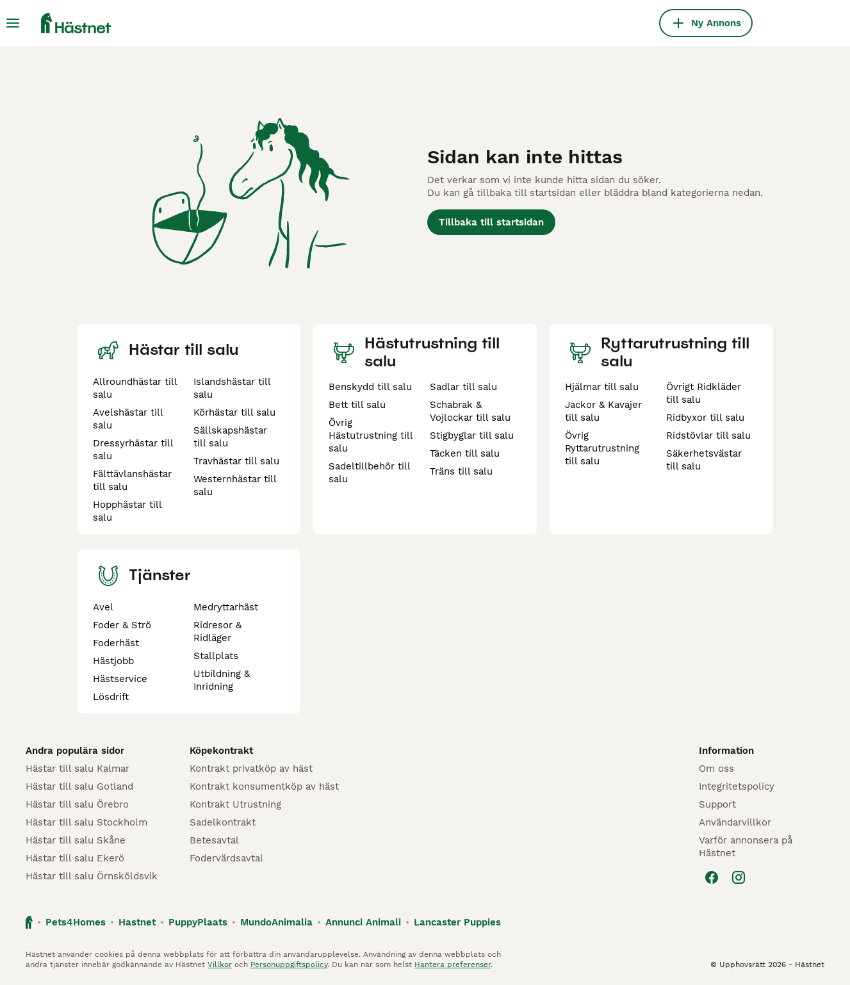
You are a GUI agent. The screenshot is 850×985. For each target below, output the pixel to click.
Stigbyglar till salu (472, 435)
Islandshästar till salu (231, 388)
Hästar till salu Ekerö (75, 858)
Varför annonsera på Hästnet (745, 846)
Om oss (716, 768)
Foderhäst (116, 643)
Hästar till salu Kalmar (77, 768)
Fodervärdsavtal (226, 858)
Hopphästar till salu (127, 511)
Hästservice (120, 679)
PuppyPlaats (197, 922)
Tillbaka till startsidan (491, 222)
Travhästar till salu (236, 461)
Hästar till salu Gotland (79, 786)
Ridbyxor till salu (705, 417)
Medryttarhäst (225, 607)
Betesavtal (214, 840)
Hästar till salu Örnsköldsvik (92, 876)
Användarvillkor (735, 822)
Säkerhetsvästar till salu (704, 460)
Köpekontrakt (221, 750)
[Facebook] (711, 877)
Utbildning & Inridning (221, 680)
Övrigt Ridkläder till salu (703, 393)
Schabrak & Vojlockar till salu (470, 411)
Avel (103, 607)
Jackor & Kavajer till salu (603, 411)
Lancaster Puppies (457, 922)
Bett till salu (357, 405)
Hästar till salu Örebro (77, 804)
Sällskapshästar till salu (230, 437)
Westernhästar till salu (234, 485)
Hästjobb (113, 661)
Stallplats (215, 656)
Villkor (220, 964)
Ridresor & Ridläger (217, 631)
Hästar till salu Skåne (76, 840)
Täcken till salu (465, 453)
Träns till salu (461, 471)
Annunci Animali (363, 922)
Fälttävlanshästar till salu (132, 480)
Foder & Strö (122, 625)
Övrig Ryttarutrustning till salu (602, 448)
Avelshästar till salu (128, 419)
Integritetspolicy (736, 786)
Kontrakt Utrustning (235, 804)
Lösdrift (111, 697)
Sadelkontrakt (223, 822)
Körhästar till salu (234, 412)
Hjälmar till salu (602, 387)
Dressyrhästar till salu (133, 449)
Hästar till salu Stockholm (86, 822)
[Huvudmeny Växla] (13, 23)
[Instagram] (738, 877)
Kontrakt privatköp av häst (251, 768)
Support (717, 804)
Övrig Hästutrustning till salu (371, 435)
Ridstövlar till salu (708, 435)
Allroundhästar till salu (135, 388)
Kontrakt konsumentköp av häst (264, 786)
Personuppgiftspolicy (288, 964)
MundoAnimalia (276, 922)
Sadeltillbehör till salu (369, 472)
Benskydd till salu (370, 387)
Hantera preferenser (452, 964)
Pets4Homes (75, 922)
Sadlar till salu (463, 387)
